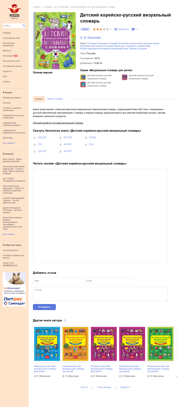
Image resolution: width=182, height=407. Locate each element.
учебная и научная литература (12, 109)
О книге (39, 99)
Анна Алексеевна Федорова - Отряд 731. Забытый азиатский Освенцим (14, 189)
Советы (6, 81)
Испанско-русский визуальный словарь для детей (102, 369)
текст (85, 29)
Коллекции (8, 56)
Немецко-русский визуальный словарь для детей (73, 369)
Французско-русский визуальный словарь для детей (45, 369)
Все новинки (8, 234)
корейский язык (119, 48)
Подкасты (7, 71)
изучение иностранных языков (96, 46)
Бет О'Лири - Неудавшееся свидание (14, 179)
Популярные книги (11, 38)
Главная (37, 7)
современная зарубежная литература (14, 131)
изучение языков (128, 43)
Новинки (7, 33)
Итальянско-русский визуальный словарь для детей (158, 369)
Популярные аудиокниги (9, 44)
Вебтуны (7, 50)
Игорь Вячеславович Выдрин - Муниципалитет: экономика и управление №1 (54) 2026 (12, 223)
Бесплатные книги (11, 61)
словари (48, 7)
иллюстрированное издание (95, 48)
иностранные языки (148, 43)
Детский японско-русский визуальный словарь (99, 84)
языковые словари (108, 43)
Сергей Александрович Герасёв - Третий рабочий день (13, 200)
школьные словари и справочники (132, 46)
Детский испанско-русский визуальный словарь (141, 77)
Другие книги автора (47, 320)
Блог (5, 76)
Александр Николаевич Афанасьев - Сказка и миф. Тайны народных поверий (14, 170)
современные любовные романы (12, 124)
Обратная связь (13, 245)
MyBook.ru (125, 387)
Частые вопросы (10, 250)
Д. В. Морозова (61, 7)
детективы (8, 138)
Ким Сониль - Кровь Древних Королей (12, 160)
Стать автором (104, 387)
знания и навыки (138, 48)
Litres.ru (84, 387)
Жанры (8, 92)
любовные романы (12, 98)
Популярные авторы (12, 66)
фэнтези (7, 103)
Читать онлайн (55, 99)
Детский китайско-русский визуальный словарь (99, 77)
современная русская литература (13, 116)
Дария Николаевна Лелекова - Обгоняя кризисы (12, 210)
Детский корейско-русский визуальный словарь (58, 123)
